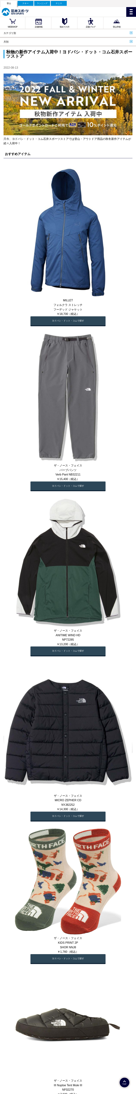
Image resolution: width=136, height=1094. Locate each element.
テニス (59, 3)
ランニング (42, 3)
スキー (25, 3)
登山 (9, 3)
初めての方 (64, 27)
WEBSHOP (12, 27)
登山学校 (117, 27)
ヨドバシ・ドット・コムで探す (68, 320)
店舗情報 (38, 27)
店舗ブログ (90, 27)
